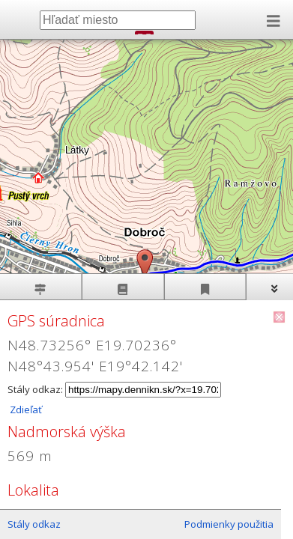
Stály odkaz (34, 524)
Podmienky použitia (229, 524)
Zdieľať (24, 409)
